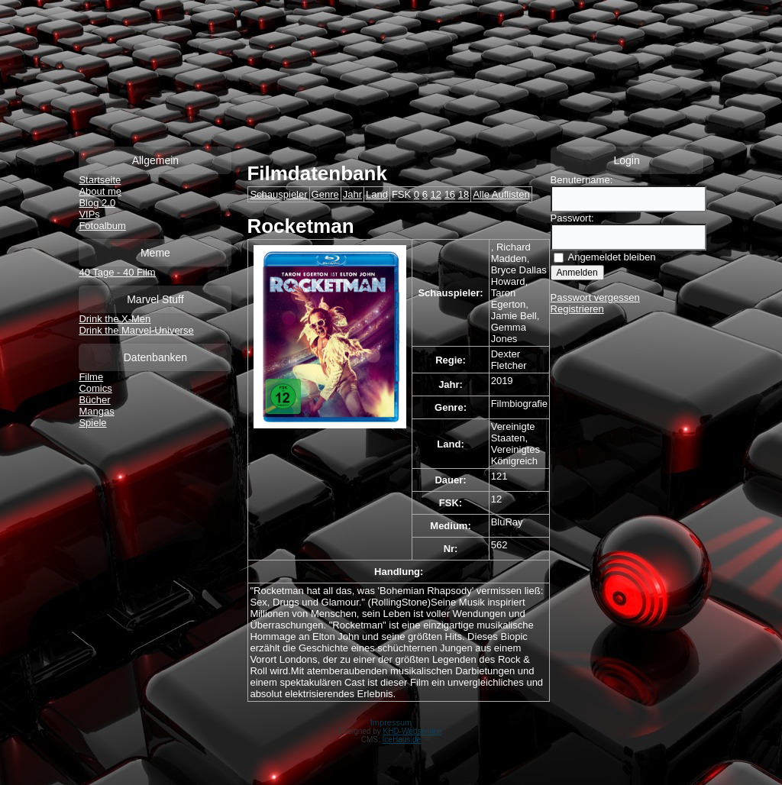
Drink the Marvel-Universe (136, 330)
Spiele (92, 422)
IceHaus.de (402, 739)
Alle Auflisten (501, 194)
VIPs (89, 214)
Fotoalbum (102, 225)
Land (377, 194)
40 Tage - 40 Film (117, 272)
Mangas (96, 411)
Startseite (100, 180)
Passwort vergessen (595, 297)
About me (100, 191)
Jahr (352, 194)
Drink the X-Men (114, 319)
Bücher (94, 399)
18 (463, 194)
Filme (91, 377)
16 (449, 194)
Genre (325, 194)
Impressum (391, 722)
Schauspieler (278, 194)
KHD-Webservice (412, 731)
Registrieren (577, 309)
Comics (95, 388)
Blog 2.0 (97, 202)
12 (436, 194)
